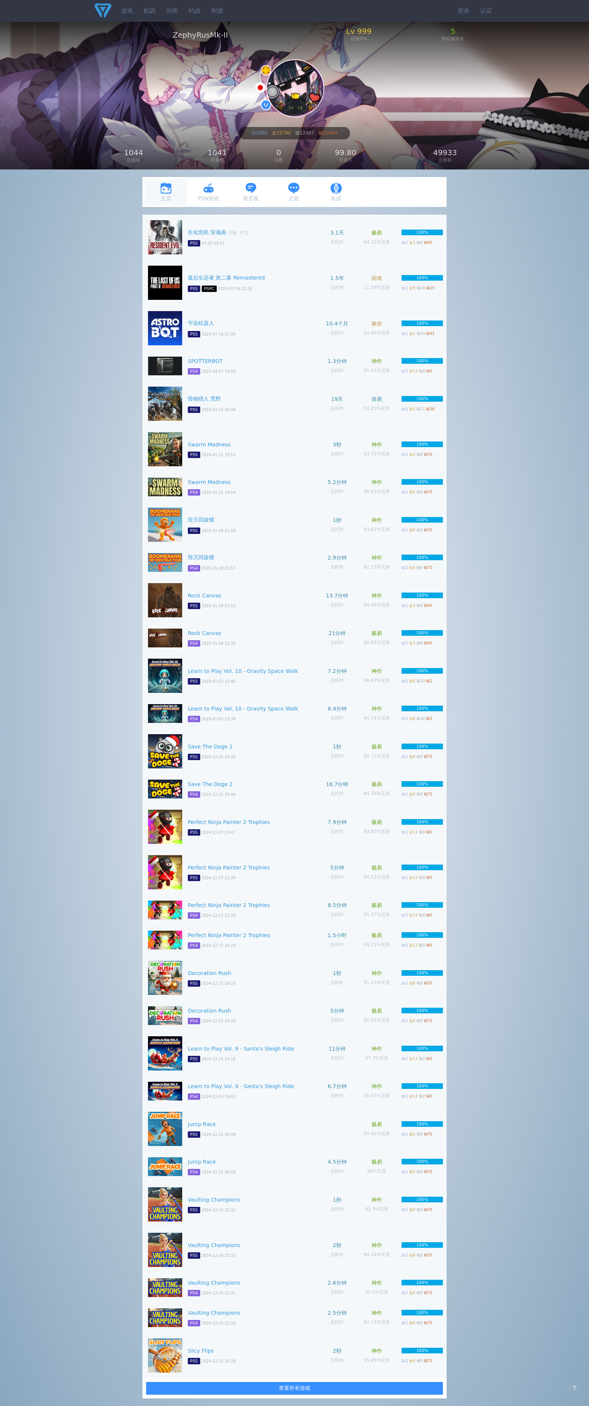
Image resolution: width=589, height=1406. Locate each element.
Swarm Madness (209, 444)
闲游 (217, 10)
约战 (195, 10)
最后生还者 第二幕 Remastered (226, 278)
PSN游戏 (208, 191)
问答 (172, 10)
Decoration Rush (209, 973)
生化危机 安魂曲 (207, 232)
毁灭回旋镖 (201, 520)
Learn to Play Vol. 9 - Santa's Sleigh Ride (241, 1049)
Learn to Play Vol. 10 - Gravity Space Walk (243, 671)
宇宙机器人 (201, 323)
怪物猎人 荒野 (204, 399)
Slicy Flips (201, 1351)
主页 (166, 191)
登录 (464, 10)
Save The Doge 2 (210, 747)
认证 (486, 10)
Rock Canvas (204, 596)
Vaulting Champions (214, 1200)
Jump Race (202, 1124)
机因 (149, 10)
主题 (294, 191)
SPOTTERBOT (205, 361)
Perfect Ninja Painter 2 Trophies (229, 822)
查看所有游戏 (294, 1388)
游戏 (127, 10)
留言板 (251, 191)
